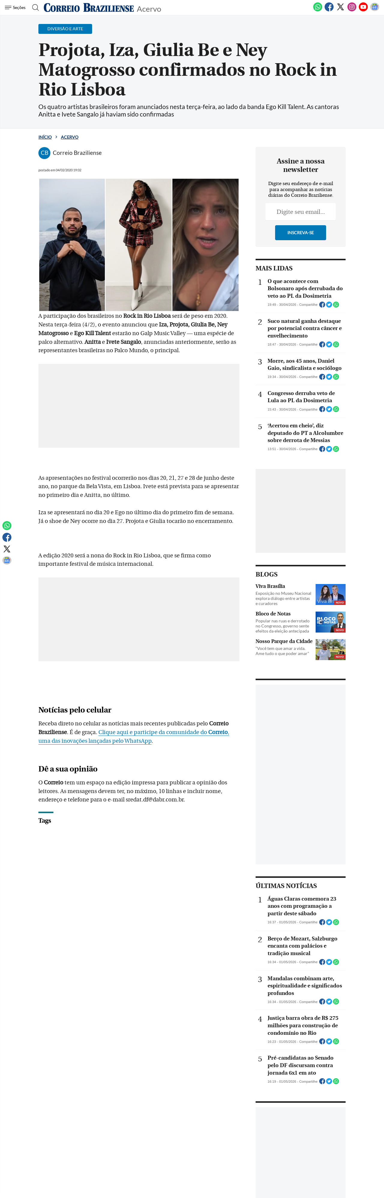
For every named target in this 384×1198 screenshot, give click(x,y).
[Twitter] (340, 10)
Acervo (149, 8)
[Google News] (374, 10)
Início (45, 137)
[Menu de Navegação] (16, 7)
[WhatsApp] (317, 10)
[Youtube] (363, 10)
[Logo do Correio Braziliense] (89, 7)
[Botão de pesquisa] (34, 7)
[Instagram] (351, 10)
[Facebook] (329, 10)
